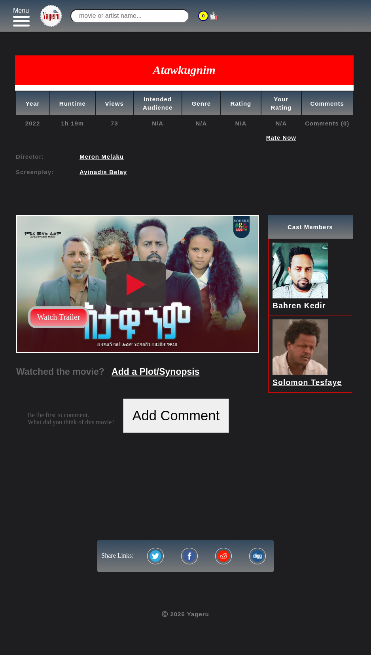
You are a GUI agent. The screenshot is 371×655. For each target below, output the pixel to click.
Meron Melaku (102, 156)
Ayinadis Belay (103, 172)
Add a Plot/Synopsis (155, 371)
